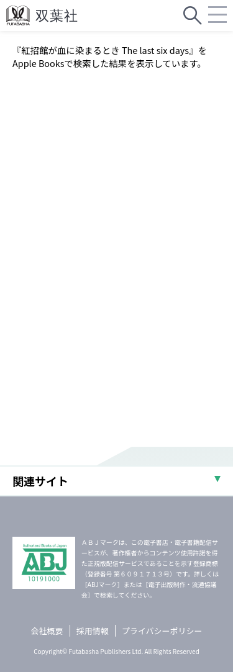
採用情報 (92, 631)
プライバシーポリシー (162, 631)
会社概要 (47, 631)
